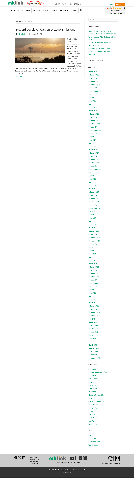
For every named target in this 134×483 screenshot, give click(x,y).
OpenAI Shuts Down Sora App (99, 48)
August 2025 (92, 94)
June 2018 (92, 338)
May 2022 (91, 221)
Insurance (92, 385)
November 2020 (94, 277)
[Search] (103, 20)
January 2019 (93, 325)
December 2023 (94, 159)
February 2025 (93, 114)
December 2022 (94, 198)
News (90, 398)
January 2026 (93, 78)
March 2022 (92, 228)
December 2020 (94, 273)
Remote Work (93, 408)
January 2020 (93, 309)
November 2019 (94, 316)
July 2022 (91, 215)
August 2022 (92, 211)
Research (92, 411)
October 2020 (93, 280)
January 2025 (93, 117)
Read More (19, 77)
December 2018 (94, 329)
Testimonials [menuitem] (64, 10)
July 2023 (91, 176)
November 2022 (94, 202)
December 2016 (94, 358)
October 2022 (93, 205)
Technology (92, 424)
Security (91, 414)
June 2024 (92, 140)
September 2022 (94, 208)
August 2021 (92, 247)
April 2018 (92, 342)
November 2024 (94, 124)
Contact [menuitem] (74, 10)
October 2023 (93, 166)
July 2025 (91, 98)
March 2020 (92, 303)
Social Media (93, 418)
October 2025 (93, 88)
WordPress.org (94, 445)
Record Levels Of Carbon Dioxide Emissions (45, 29)
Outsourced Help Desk (96, 401)
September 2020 (94, 283)
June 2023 (92, 179)
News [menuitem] (28, 10)
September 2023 (94, 169)
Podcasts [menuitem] (46, 10)
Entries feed (92, 438)
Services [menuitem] (20, 10)
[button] (110, 4)
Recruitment (93, 405)
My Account (33, 457)
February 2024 (93, 153)
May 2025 (91, 104)
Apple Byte (92, 369)
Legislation (92, 388)
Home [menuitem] (13, 10)
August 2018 (92, 335)
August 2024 (92, 133)
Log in (90, 435)
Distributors (92, 379)
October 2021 (93, 244)
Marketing (92, 392)
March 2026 (92, 71)
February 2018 (93, 348)
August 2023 (92, 172)
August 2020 (92, 286)
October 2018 (93, 332)
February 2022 (93, 231)
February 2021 (93, 267)
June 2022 (92, 218)
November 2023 (94, 163)
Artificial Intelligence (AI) (97, 372)
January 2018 (93, 351)
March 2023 (92, 189)
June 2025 (92, 101)
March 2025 (92, 111)
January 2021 (93, 270)
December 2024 (94, 120)
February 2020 (93, 306)
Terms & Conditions (36, 463)
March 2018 (92, 345)
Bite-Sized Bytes (94, 375)
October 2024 (93, 127)
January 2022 (93, 234)
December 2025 (94, 81)
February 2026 (93, 75)
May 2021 (91, 257)
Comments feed (94, 442)
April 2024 (92, 146)
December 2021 (94, 238)
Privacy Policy (34, 459)
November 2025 (94, 85)
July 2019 (91, 319)
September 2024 (94, 130)
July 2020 (91, 290)
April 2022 (92, 224)
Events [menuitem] (54, 10)
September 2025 (94, 91)
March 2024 (92, 150)
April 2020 (92, 299)
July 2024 (91, 137)
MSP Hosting (34, 461)
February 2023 (93, 192)
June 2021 (92, 254)
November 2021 (94, 241)
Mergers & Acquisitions (96, 395)
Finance (91, 382)
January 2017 (93, 355)
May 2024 (91, 143)
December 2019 (94, 312)
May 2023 (91, 182)
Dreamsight (68, 473)
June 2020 (92, 293)
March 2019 (92, 322)
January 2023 (93, 195)
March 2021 (92, 264)
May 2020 (91, 296)
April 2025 (92, 107)
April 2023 (92, 185)
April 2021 (92, 260)
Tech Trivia (92, 421)
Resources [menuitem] (36, 10)
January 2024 (93, 156)
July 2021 (91, 251)
